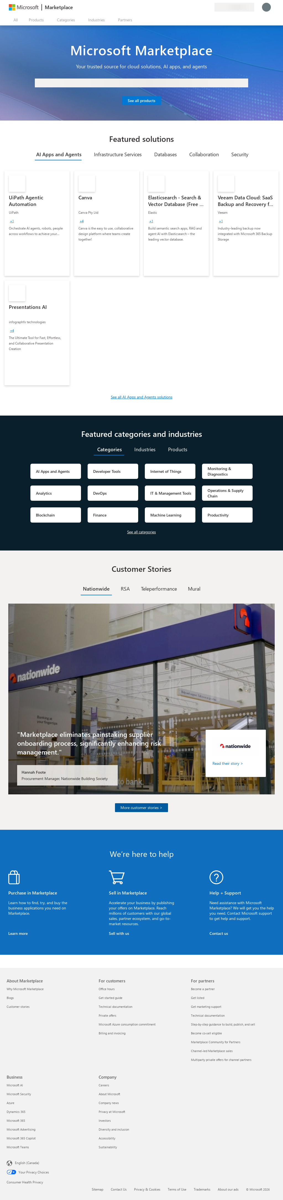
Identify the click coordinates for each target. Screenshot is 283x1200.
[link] (37, 223)
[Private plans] (210, 7)
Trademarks (202, 1189)
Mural (194, 588)
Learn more (18, 933)
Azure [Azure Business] (10, 1103)
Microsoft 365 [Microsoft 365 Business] (16, 1120)
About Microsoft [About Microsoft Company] (109, 1094)
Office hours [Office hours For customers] (107, 989)
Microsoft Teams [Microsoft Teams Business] (18, 1147)
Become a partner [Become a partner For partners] (203, 989)
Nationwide (96, 588)
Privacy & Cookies (147, 1189)
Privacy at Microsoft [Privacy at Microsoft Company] (112, 1112)
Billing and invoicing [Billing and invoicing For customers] (112, 1033)
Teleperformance (159, 588)
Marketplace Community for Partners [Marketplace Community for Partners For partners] (215, 1042)
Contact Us (119, 1189)
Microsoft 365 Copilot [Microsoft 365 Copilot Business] (21, 1138)
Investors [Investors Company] (105, 1120)
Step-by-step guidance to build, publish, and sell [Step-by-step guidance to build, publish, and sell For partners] (223, 1024)
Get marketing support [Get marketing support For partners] (206, 1007)
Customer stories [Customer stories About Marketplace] (18, 1007)
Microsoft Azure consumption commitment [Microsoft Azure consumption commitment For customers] (127, 1024)
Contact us (218, 933)
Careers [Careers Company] (104, 1085)
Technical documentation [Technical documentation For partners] (208, 1015)
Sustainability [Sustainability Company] (108, 1147)
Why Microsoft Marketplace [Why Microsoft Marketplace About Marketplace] (25, 989)
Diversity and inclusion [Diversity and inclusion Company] (114, 1129)
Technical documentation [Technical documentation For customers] (115, 1007)
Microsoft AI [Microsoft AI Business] (15, 1085)
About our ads (228, 1189)
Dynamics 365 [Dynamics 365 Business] (16, 1112)
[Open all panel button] (14, 19)
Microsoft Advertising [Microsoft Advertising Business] (21, 1129)
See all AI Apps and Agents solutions (141, 397)
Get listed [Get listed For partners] (197, 998)
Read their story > (228, 763)
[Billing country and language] (234, 7)
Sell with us (119, 933)
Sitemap (97, 1189)
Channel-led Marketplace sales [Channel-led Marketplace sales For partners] (212, 1051)
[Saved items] (203, 7)
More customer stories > (141, 807)
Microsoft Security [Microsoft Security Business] (19, 1094)
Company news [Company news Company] (109, 1103)
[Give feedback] (190, 7)
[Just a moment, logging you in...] (266, 7)
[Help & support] (197, 7)
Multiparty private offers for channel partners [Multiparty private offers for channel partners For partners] (221, 1060)
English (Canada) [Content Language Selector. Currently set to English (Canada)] (27, 1162)
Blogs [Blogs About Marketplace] (10, 998)
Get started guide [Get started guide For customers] (110, 998)
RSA (125, 588)
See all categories (141, 531)
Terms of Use (177, 1189)
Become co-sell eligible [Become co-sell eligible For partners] (206, 1033)
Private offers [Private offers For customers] (107, 1015)
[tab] (58, 154)
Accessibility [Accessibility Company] (107, 1138)
